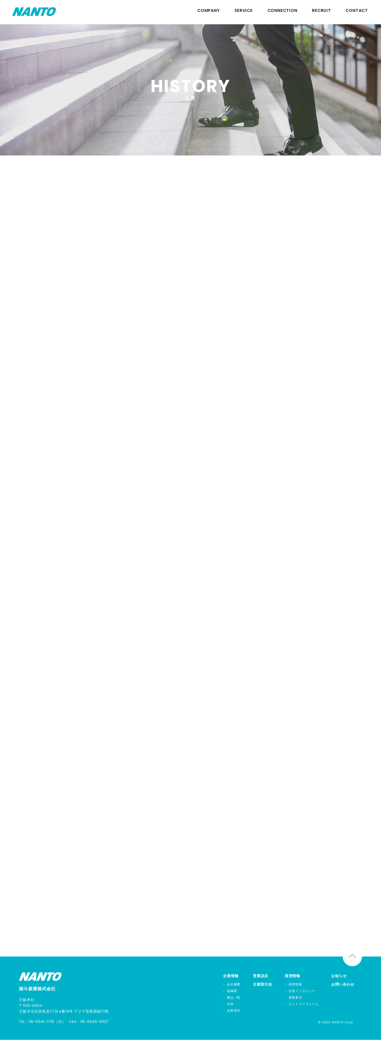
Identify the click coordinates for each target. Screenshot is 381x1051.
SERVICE (243, 12)
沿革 (230, 1015)
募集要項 (295, 1009)
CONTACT (357, 12)
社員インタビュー (302, 1002)
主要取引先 (262, 995)
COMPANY (208, 12)
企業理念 (233, 1022)
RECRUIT (321, 12)
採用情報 (292, 987)
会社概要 (233, 995)
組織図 (232, 1002)
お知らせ (338, 987)
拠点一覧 (233, 1009)
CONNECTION (282, 12)
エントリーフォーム (304, 1015)
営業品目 (260, 987)
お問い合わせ (342, 995)
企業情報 (230, 987)
